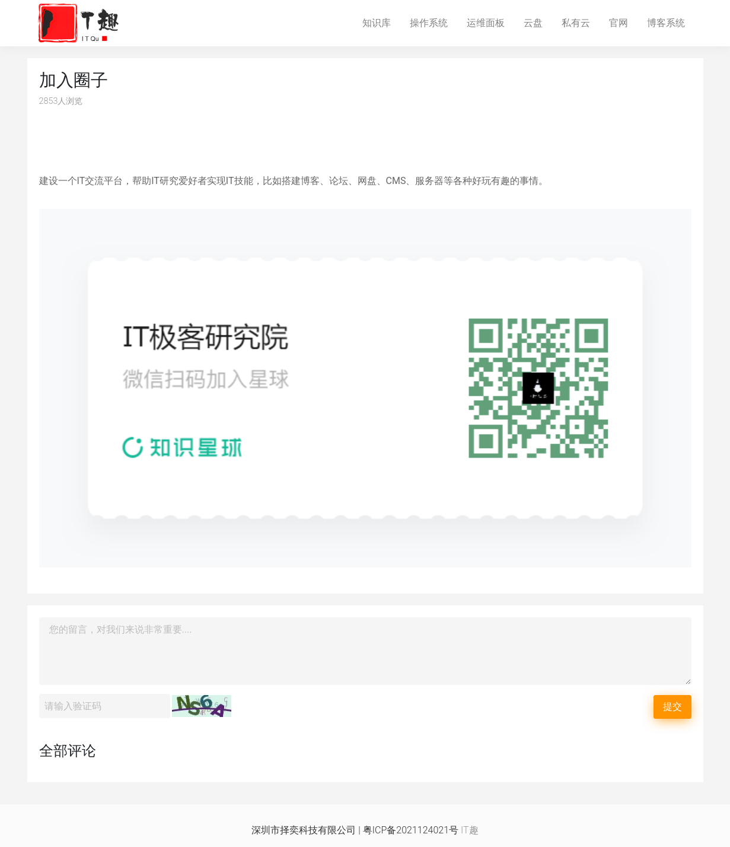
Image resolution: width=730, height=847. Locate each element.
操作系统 (433, 21)
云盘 (538, 21)
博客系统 (670, 21)
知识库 (381, 21)
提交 (672, 706)
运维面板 (490, 21)
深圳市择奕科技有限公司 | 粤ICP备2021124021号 (354, 830)
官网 (623, 21)
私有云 (581, 21)
